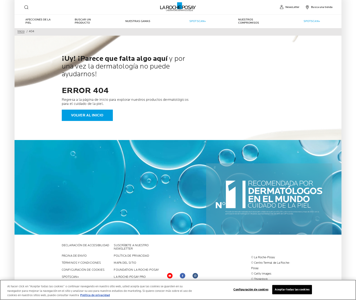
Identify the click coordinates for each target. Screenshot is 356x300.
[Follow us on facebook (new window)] (182, 275)
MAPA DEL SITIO (125, 263)
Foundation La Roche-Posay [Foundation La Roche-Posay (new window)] (136, 270)
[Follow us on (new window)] (195, 275)
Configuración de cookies (83, 270)
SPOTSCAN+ (70, 277)
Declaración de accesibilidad (85, 245)
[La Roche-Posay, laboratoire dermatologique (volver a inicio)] (178, 6)
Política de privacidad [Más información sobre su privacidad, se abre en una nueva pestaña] (95, 295)
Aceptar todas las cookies (292, 289)
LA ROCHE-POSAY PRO (130, 277)
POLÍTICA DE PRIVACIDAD (131, 256)
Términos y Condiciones (81, 263)
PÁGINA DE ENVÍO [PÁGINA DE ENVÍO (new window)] (74, 256)
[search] (26, 7)
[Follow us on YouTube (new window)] (170, 275)
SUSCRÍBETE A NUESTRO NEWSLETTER (131, 247)
